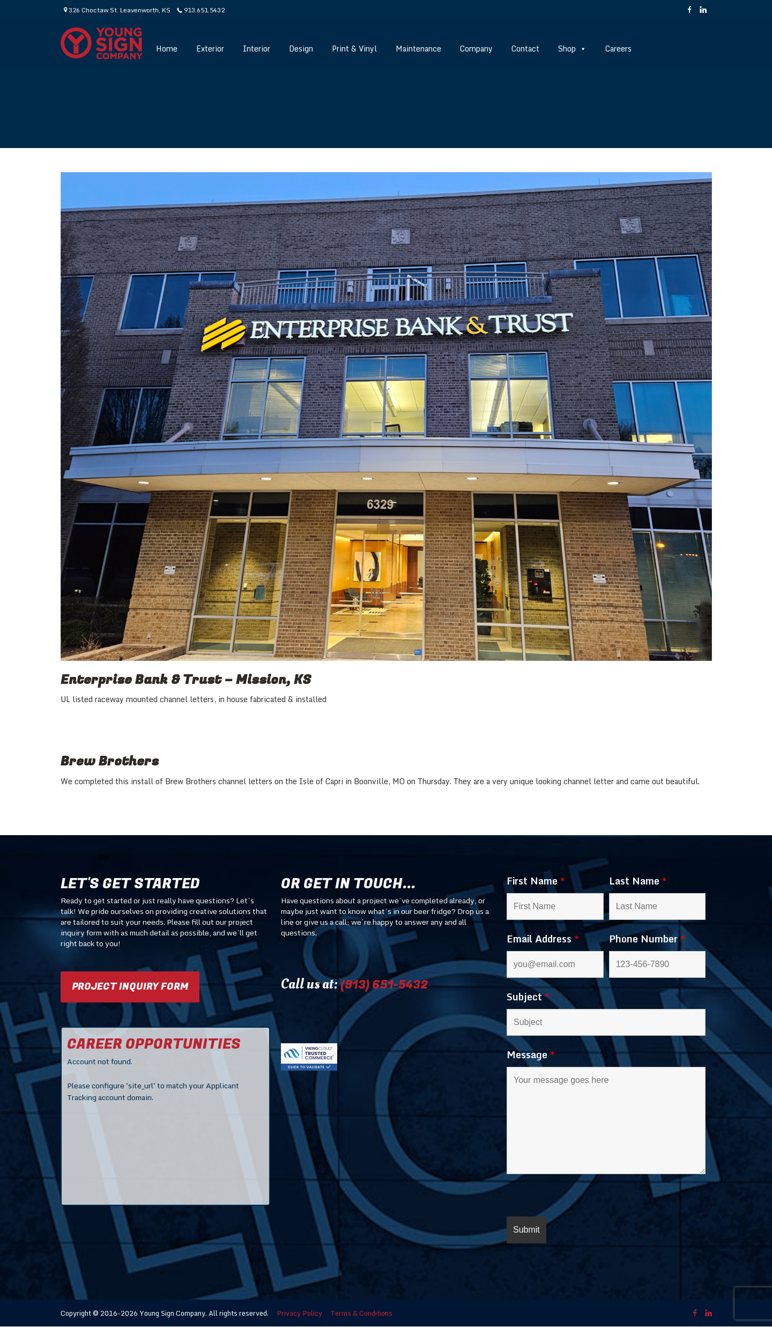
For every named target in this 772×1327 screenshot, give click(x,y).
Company (476, 48)
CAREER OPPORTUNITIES (154, 1044)
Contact (525, 48)
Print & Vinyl (354, 48)
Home (166, 48)
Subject (528, 996)
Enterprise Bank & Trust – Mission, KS (186, 679)
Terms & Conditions (361, 1313)
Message (531, 1054)
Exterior (210, 48)
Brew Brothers (110, 761)
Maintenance (418, 48)
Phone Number (647, 938)
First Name (536, 880)
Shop (572, 48)
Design (301, 48)
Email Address (543, 938)
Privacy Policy (299, 1313)
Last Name (638, 880)
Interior (256, 48)
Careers (618, 48)
